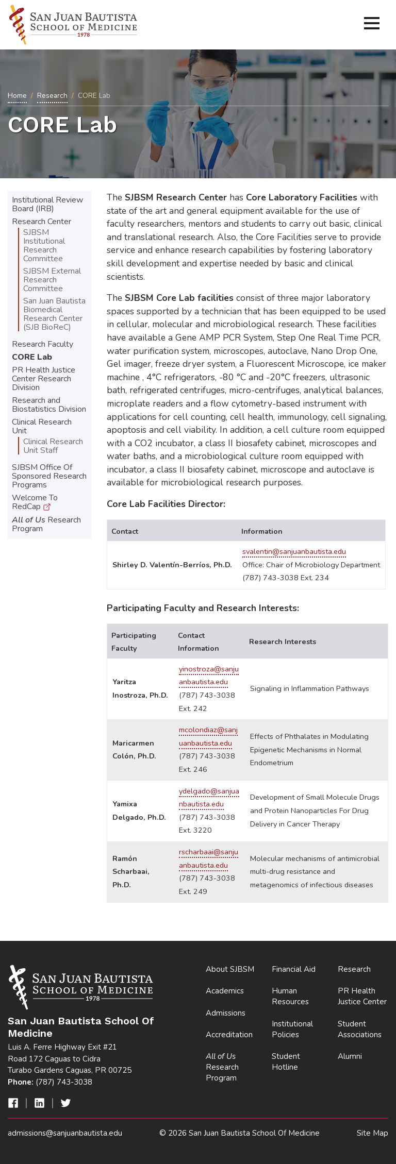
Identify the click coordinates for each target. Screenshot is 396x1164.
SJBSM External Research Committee (52, 279)
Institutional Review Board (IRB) (47, 204)
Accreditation (229, 1035)
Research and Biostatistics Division (49, 405)
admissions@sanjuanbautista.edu (65, 1133)
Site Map (372, 1133)
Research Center (41, 221)
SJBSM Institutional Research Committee (44, 245)
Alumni (350, 1056)
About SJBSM (230, 969)
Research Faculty (42, 344)
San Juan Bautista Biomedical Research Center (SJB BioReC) (54, 314)
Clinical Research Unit (42, 426)
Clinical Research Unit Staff (53, 446)
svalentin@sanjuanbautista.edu (294, 551)
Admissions (225, 1013)
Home (17, 95)
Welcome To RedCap (35, 502)
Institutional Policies (292, 1029)
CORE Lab (32, 357)
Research (52, 95)
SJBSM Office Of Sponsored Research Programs (49, 476)
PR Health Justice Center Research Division (43, 378)
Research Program (46, 524)
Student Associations (360, 1029)
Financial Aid (294, 969)
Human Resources (290, 996)
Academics (225, 991)
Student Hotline (286, 1061)
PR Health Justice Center (362, 996)
